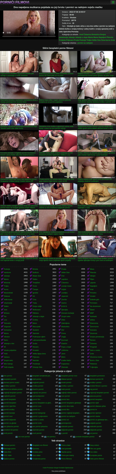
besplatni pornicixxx (97, 376)
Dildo (63, 320)
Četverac (93, 344)
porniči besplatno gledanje (71, 403)
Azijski (63, 289)
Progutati (93, 347)
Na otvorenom (95, 306)
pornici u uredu (38, 420)
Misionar (7, 283)
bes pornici (8, 376)
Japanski (64, 296)
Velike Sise (96, 40)
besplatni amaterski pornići (43, 376)
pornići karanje (9, 413)
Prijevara (69, 40)
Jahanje (71, 37)
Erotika (35, 320)
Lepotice (64, 279)
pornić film (36, 399)
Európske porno (96, 455)
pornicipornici (66, 423)
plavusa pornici (95, 396)
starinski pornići (38, 430)
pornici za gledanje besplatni (100, 420)
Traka (35, 303)
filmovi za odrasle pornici (13, 389)
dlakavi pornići (66, 379)
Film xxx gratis (95, 449)
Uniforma (64, 350)
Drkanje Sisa (37, 367)
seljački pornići (95, 423)
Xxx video (93, 452)
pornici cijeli (94, 403)
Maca (92, 269)
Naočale (36, 360)
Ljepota (92, 283)
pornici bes (65, 399)
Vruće (35, 286)
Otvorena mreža (96, 357)
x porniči (64, 433)
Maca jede (36, 327)
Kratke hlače (66, 360)
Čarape (35, 289)
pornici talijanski (10, 420)
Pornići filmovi (14, 2)
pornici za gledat (10, 423)
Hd (34, 296)
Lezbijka (64, 293)
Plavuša (110, 37)
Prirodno (93, 293)
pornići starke (95, 416)
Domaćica (96, 35)
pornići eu (36, 410)
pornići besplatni (96, 399)
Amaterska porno (39, 459)
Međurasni (37, 310)
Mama (90, 37)
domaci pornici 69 (96, 379)
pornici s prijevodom (40, 416)
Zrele (113, 40)
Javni (63, 354)
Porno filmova (66, 459)
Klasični (64, 344)
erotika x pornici (67, 386)
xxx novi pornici (24, 437)
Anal (81, 35)
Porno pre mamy (67, 455)
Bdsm (35, 323)
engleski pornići (38, 383)
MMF (92, 313)
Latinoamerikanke (39, 340)
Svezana (93, 330)
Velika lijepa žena (39, 354)
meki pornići (65, 389)
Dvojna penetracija (97, 337)
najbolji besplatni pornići (13, 393)
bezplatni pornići (10, 379)
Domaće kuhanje (67, 313)
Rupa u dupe (66, 347)
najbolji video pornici (69, 393)
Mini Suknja (8, 364)
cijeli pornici (37, 379)
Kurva (6, 289)
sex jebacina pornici (11, 427)
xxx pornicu (51, 437)
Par (5, 316)
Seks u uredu (95, 350)
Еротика (36, 449)
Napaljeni (102, 37)
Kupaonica (65, 364)
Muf (62, 330)
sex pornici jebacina (40, 427)
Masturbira (65, 327)
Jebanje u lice (9, 344)
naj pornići (94, 389)
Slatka (35, 279)
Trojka (89, 40)
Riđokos (36, 313)
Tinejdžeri (36, 283)
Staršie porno (66, 452)
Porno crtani (66, 445)
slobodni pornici (67, 427)
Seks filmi (7, 452)
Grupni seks (65, 316)
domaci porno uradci (11, 383)
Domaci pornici (9, 445)
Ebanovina (94, 323)
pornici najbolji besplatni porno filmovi (71, 413)
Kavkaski (93, 316)
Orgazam (7, 327)
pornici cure (37, 406)
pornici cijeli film (10, 406)
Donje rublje (37, 306)
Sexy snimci (94, 445)
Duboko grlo (94, 300)
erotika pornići (38, 386)
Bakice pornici (9, 459)
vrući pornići (37, 433)
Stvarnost (93, 333)
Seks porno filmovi (97, 459)
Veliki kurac (8, 300)
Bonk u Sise (94, 360)
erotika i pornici (95, 383)
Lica (5, 320)
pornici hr (93, 410)
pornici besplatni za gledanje (43, 403)
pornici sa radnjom (85, 43)
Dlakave (7, 296)
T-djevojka (94, 367)
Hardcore (7, 272)
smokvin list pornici (11, 430)
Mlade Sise (37, 276)
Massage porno (10, 449)
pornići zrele (37, 423)
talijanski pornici (96, 430)
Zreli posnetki (66, 449)
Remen (92, 340)
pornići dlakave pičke (98, 406)
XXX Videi (7, 455)
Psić (63, 276)
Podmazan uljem (39, 337)
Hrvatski (36, 350)
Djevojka (64, 310)
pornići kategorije (39, 413)
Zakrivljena (65, 323)
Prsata (76, 40)
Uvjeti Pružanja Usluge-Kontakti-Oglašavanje (58, 468)
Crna (34, 300)
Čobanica (87, 35)
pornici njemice (95, 413)
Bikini (63, 357)
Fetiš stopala (8, 367)
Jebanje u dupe (81, 37)
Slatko (6, 306)
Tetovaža (7, 323)
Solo (5, 310)
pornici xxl (65, 420)
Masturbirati (8, 293)
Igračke (35, 293)
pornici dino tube (67, 406)
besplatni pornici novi (69, 376)
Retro (6, 340)
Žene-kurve (105, 40)
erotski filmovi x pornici (98, 386)
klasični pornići (38, 389)
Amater (92, 296)
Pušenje (82, 40)
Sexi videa (36, 455)
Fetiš (6, 354)
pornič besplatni (10, 399)
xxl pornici (93, 433)
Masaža (36, 347)
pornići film (65, 410)
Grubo (35, 344)
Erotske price (37, 452)
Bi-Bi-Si (64, 306)
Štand (92, 310)
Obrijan (92, 276)
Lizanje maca (66, 286)
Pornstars (93, 303)
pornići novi (8, 416)
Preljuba (62, 40)
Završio (64, 300)
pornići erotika (9, 410)
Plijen (92, 279)
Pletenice (93, 364)
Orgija (63, 337)
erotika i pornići (9, 386)
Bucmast (64, 340)
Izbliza (92, 320)
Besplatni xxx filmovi (40, 445)
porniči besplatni (10, 403)
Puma (63, 333)
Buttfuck (36, 272)
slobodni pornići (96, 427)
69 (5, 347)
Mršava (6, 313)
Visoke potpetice (10, 350)
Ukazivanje (8, 303)
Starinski (36, 333)
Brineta (35, 269)
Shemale (64, 367)
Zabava (6, 357)
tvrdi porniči (8, 433)
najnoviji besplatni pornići (99, 393)
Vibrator (7, 337)
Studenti (36, 330)
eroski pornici (66, 383)
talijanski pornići (67, 430)
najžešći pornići (9, 396)
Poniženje (36, 364)
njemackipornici (38, 396)
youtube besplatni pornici (85, 437)
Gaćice (64, 303)
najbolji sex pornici (39, 393)
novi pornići (65, 396)
